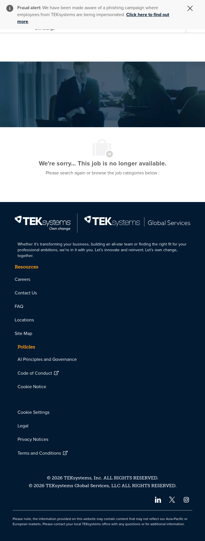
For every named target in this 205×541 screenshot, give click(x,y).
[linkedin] (158, 499)
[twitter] (172, 499)
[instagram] (186, 499)
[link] (102, 223)
